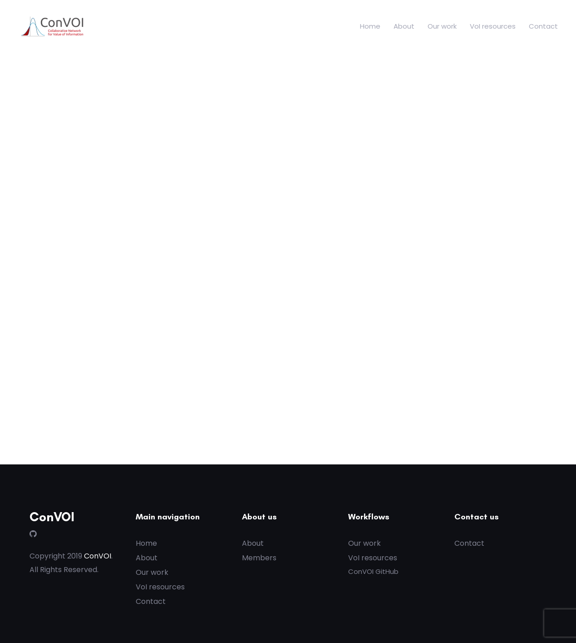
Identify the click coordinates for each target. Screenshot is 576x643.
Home (370, 26)
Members (259, 558)
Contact (543, 26)
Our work (442, 26)
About (404, 26)
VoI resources (493, 26)
